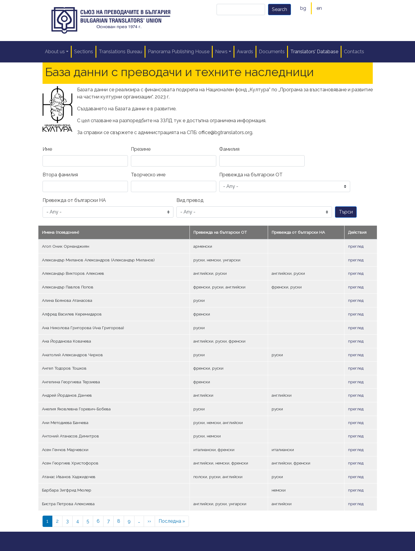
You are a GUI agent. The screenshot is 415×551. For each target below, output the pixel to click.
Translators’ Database (314, 51)
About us (55, 51)
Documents (272, 51)
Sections (83, 51)
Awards (245, 51)
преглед (356, 246)
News (221, 51)
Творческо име (148, 175)
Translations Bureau (120, 51)
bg (303, 8)
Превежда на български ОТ (251, 175)
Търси (346, 212)
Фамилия (229, 149)
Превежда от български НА (74, 200)
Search (279, 9)
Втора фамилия (60, 175)
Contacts (354, 51)
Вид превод (189, 200)
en (319, 8)
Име (47, 149)
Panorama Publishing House (178, 51)
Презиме (141, 149)
